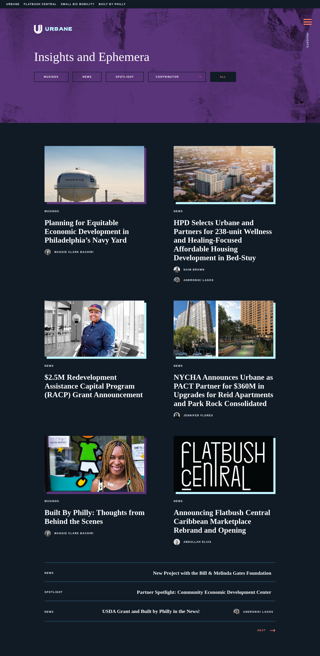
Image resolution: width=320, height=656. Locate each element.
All (223, 76)
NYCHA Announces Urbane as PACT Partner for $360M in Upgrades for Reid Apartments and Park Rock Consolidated (223, 390)
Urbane (13, 4)
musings (51, 76)
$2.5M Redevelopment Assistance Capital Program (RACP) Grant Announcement (94, 386)
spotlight (125, 76)
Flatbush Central (40, 4)
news (87, 76)
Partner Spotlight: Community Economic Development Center (204, 592)
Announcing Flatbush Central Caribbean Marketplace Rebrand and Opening (222, 521)
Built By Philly (112, 4)
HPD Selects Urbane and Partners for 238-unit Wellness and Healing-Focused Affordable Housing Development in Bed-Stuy (223, 240)
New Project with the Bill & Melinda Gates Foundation (212, 573)
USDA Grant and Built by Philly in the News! (151, 611)
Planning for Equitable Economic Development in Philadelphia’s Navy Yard (87, 231)
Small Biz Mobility (77, 4)
